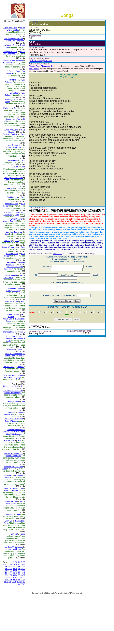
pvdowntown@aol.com (38, 60)
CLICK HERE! (55, 249)
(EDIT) (33, 22)
